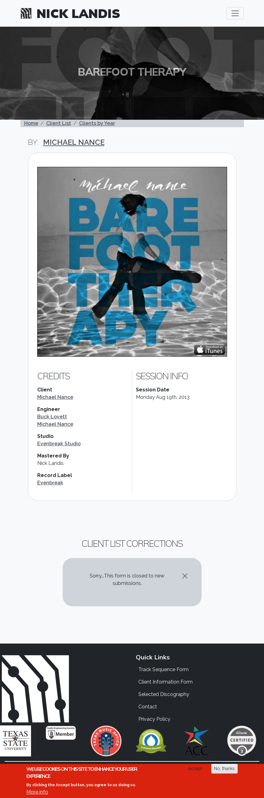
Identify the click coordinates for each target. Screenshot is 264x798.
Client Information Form (165, 682)
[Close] (184, 576)
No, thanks (224, 768)
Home (31, 123)
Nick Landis (78, 13)
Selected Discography (163, 694)
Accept (195, 768)
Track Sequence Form (163, 669)
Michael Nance (74, 142)
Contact (147, 707)
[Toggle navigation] (235, 13)
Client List (58, 123)
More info (37, 792)
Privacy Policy (154, 719)
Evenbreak (50, 483)
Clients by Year (97, 123)
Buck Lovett (52, 417)
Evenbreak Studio (59, 444)
